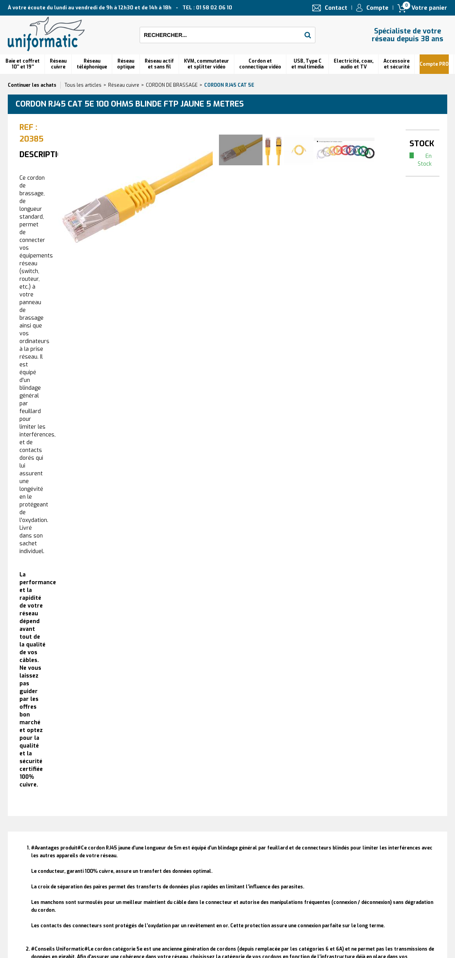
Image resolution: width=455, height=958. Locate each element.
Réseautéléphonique (92, 64)
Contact (336, 8)
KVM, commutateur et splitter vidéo (206, 64)
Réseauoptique (126, 64)
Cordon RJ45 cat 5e (229, 85)
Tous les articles (83, 85)
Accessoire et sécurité (396, 64)
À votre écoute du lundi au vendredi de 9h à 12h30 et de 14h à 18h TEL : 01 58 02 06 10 (120, 7)
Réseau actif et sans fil (159, 64)
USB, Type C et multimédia (307, 64)
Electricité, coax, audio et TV (353, 64)
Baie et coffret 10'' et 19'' (22, 64)
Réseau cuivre (58, 64)
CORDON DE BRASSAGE (172, 85)
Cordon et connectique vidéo (260, 64)
